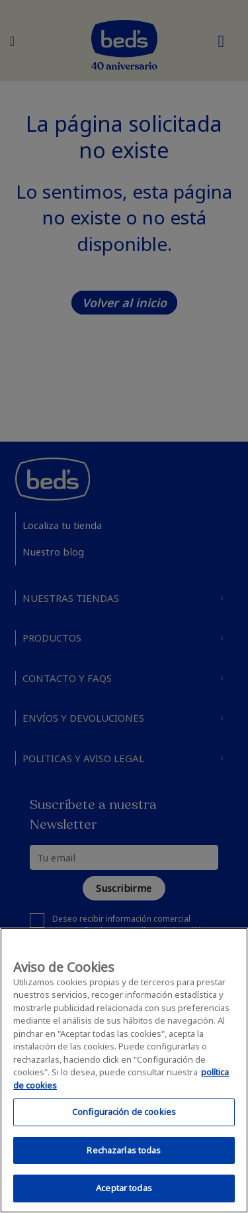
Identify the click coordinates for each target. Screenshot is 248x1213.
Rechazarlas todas (124, 1150)
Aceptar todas (124, 1188)
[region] (124, 1070)
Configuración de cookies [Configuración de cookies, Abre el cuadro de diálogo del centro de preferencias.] (124, 1112)
